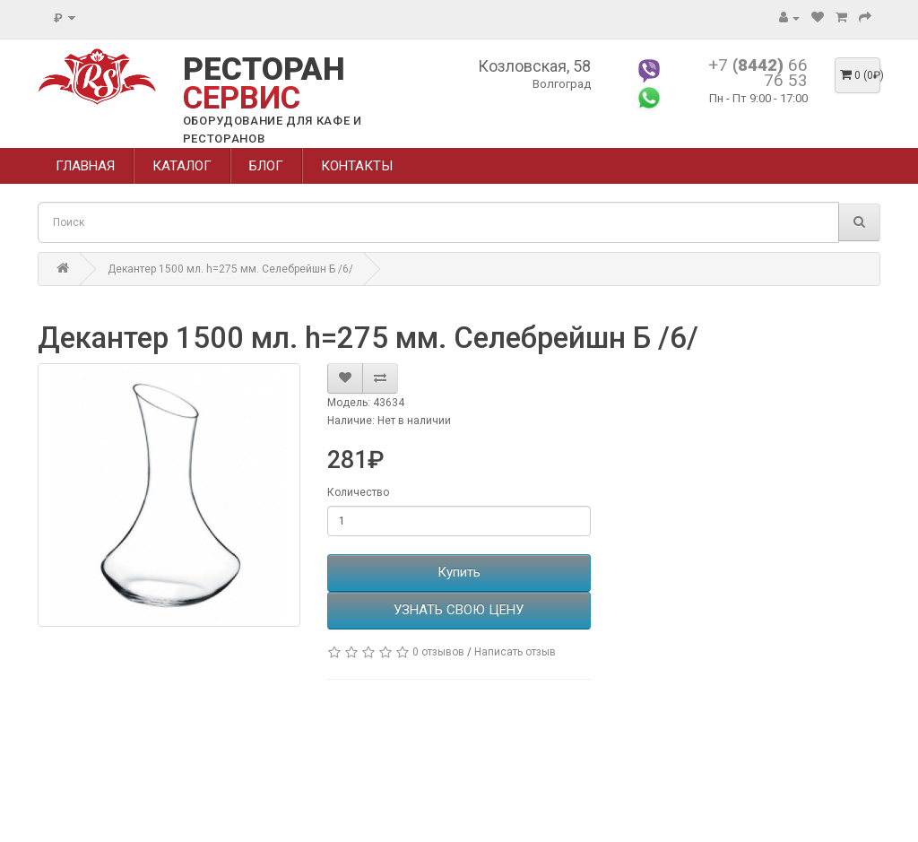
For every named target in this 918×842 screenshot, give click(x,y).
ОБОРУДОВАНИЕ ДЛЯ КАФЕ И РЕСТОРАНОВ (272, 129)
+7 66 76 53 (758, 72)
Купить (459, 572)
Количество (358, 492)
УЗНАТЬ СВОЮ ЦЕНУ (459, 610)
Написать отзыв (515, 652)
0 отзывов (438, 652)
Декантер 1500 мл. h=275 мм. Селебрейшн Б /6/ (230, 269)
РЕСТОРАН (264, 84)
